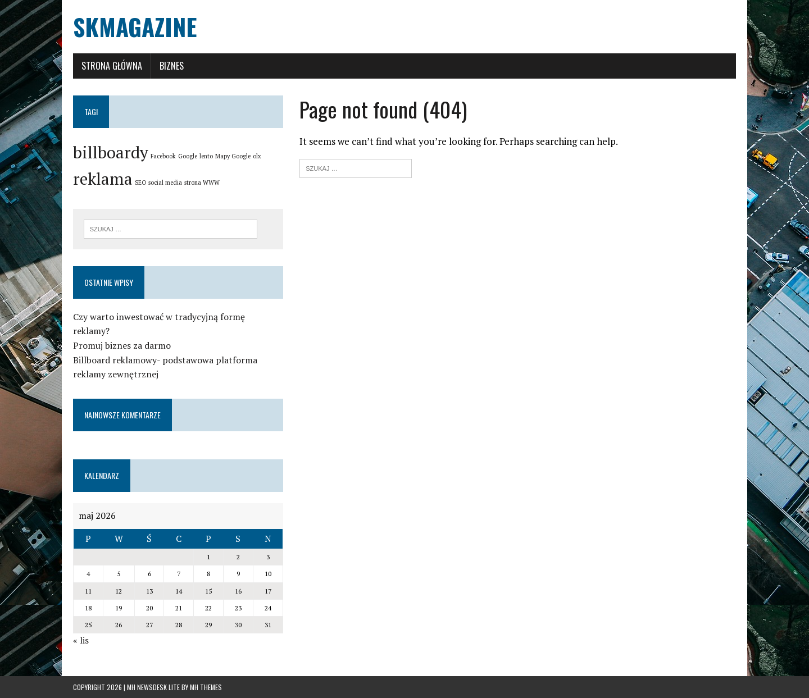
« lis (81, 640)
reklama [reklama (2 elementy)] (103, 178)
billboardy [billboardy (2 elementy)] (110, 152)
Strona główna (111, 65)
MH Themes (206, 687)
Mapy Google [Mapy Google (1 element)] (233, 156)
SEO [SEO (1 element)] (140, 182)
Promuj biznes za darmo (122, 345)
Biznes (172, 65)
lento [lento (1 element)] (206, 156)
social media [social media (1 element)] (165, 182)
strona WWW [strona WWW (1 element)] (202, 182)
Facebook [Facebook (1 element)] (163, 156)
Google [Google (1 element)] (187, 156)
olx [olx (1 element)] (257, 156)
